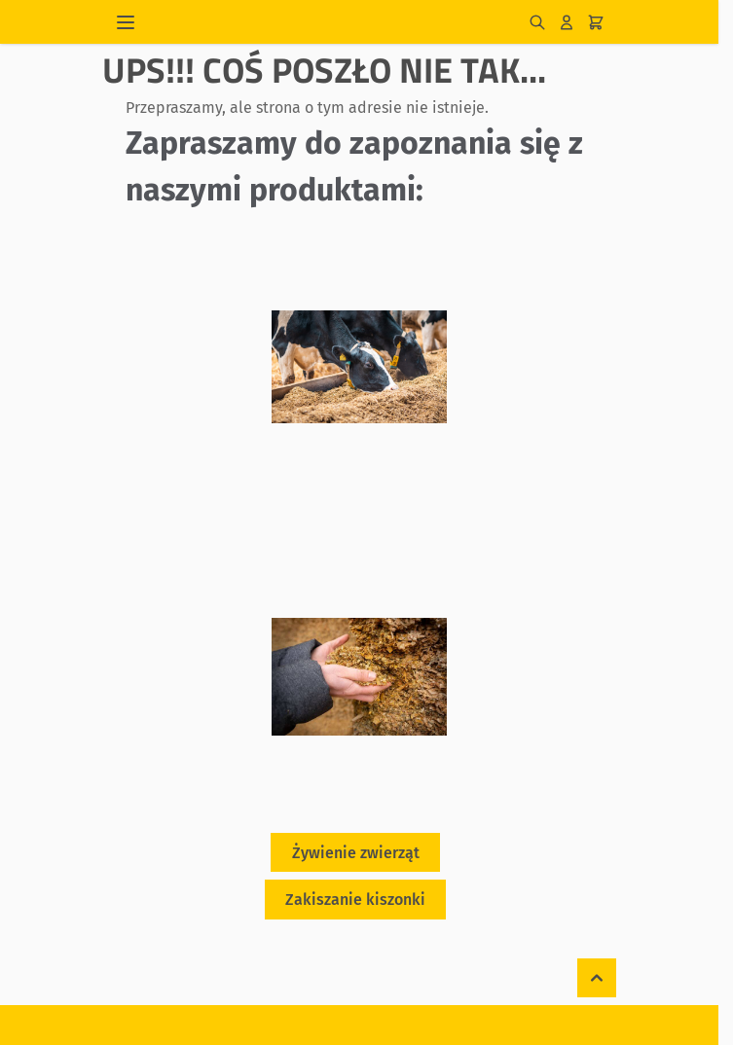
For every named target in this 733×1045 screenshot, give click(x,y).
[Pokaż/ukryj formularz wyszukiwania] (537, 22)
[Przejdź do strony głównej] (336, 22)
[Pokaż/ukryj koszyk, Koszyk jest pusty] (595, 22)
